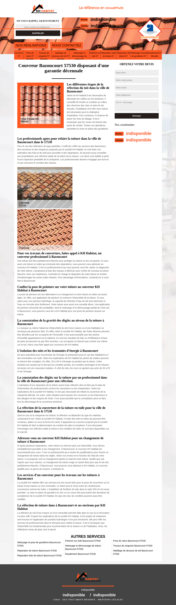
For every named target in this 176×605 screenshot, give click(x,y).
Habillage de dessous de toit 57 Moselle (60, 56)
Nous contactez (66, 45)
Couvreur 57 (19, 54)
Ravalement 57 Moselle (155, 54)
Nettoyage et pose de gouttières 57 (139, 54)
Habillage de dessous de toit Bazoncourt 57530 (133, 552)
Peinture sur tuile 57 (95, 54)
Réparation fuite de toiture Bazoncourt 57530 (39, 555)
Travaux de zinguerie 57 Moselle (44, 56)
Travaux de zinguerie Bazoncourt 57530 (132, 545)
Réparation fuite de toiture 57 (108, 54)
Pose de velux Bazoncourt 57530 (129, 541)
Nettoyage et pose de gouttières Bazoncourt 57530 (39, 544)
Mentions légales (110, 599)
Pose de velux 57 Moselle (30, 56)
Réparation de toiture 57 (123, 54)
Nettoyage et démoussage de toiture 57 (79, 56)
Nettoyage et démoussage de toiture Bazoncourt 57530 (83, 547)
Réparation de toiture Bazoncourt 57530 (37, 550)
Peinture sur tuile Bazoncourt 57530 (83, 541)
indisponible (140, 133)
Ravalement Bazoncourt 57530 (80, 554)
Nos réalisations (31, 45)
